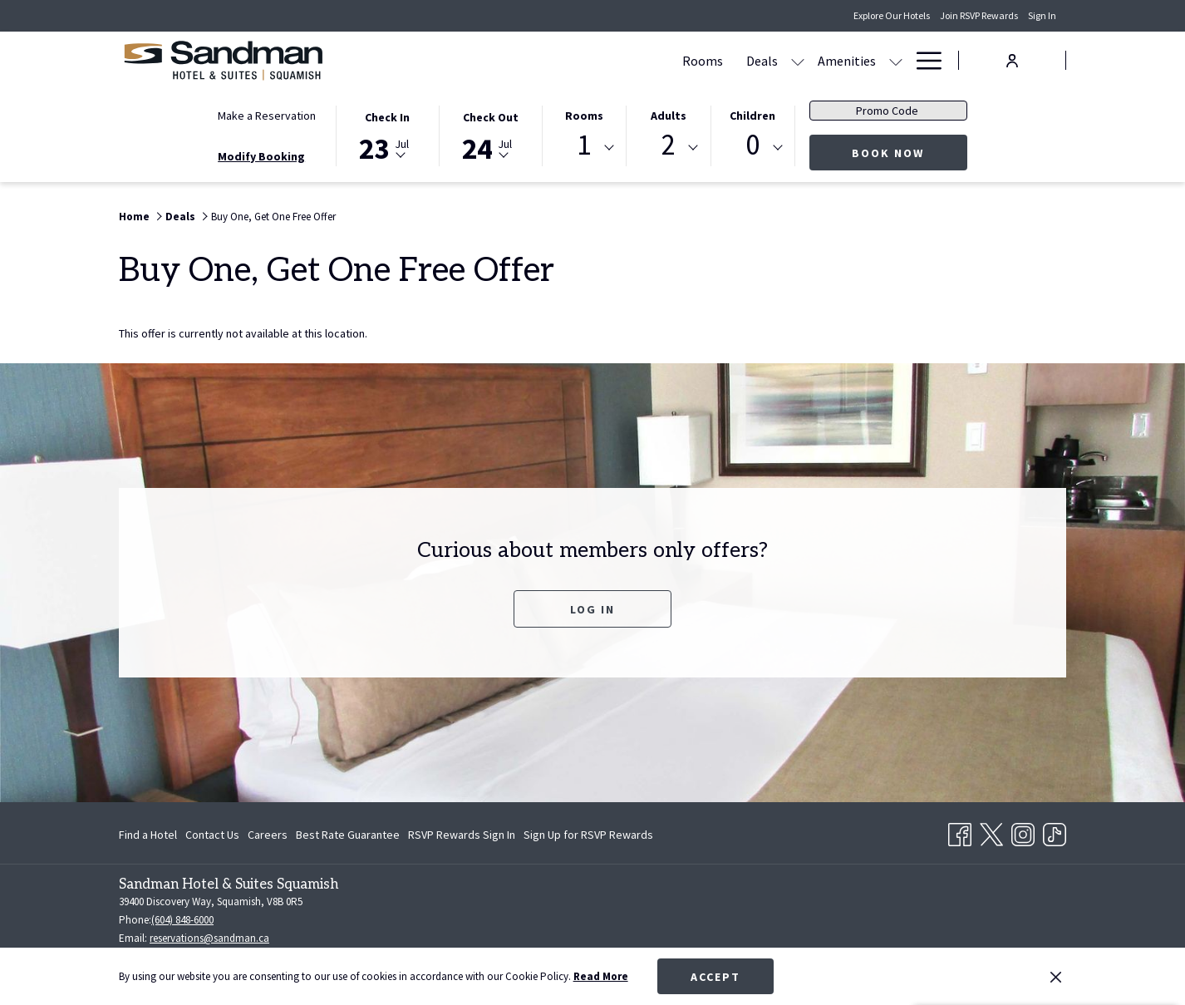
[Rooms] (480, 60)
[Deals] (539, 60)
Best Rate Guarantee (348, 834)
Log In (592, 609)
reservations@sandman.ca (209, 938)
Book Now (909, 152)
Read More (600, 976)
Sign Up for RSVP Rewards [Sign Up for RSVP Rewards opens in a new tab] (588, 837)
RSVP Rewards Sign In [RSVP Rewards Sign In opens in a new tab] (461, 837)
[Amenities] (624, 60)
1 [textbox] (584, 145)
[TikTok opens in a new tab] (1054, 831)
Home (134, 216)
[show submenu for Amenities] (673, 60)
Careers (268, 834)
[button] (387, 135)
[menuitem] (150, 835)
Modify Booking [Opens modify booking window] (261, 156)
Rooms (584, 115)
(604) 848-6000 (182, 920)
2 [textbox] (668, 145)
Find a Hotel (148, 834)
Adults (668, 115)
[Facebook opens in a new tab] (959, 831)
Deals (180, 216)
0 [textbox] (752, 145)
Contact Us (212, 834)
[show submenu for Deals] (575, 60)
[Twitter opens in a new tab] (991, 831)
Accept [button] (715, 976)
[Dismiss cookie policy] (1055, 977)
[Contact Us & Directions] (824, 60)
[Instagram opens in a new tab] (1023, 831)
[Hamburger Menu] (923, 60)
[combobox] (584, 148)
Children (752, 115)
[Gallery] (713, 60)
